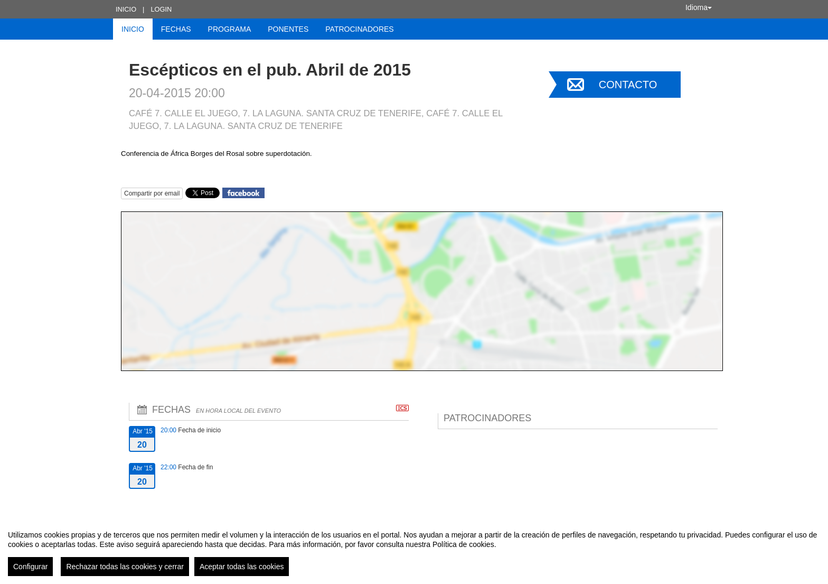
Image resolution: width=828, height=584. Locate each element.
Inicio (126, 9)
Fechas (176, 29)
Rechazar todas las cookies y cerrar (125, 566)
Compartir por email (152, 193)
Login (161, 9)
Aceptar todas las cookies (242, 566)
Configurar (30, 566)
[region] (414, 549)
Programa (229, 29)
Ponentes (288, 29)
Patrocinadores (359, 29)
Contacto (628, 84)
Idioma (698, 7)
